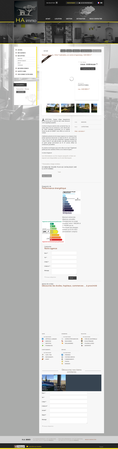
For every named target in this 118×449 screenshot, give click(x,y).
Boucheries (68, 341)
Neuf (19, 63)
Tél (45, 257)
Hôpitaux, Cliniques (51, 339)
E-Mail (46, 262)
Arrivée (44, 410)
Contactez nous (88, 69)
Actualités (20, 85)
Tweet (59, 172)
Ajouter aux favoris (35, 446)
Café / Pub (48, 354)
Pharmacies (49, 345)
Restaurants (49, 357)
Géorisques (68, 158)
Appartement (22, 61)
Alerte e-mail (22, 71)
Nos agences (22, 53)
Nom (46, 253)
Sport (47, 359)
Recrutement (71, 3)
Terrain (20, 65)
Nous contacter (97, 51)
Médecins (48, 341)
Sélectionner (76, 51)
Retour (46, 51)
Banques (67, 363)
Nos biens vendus (23, 68)
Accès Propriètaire (86, 3)
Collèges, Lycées (89, 343)
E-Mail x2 (47, 266)
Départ (44, 415)
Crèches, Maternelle (91, 339)
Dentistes (48, 343)
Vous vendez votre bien (25, 74)
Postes (67, 361)
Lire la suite (21, 92)
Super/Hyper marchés (71, 339)
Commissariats (69, 359)
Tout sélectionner (47, 336)
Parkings (67, 354)
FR (98, 3)
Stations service (70, 357)
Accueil (20, 50)
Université (88, 345)
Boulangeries (69, 343)
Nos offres (21, 56)
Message (46, 270)
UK (101, 3)
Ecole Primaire (89, 341)
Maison (20, 58)
